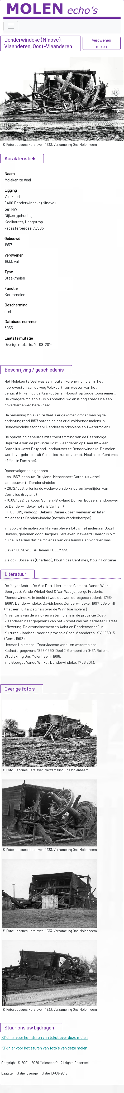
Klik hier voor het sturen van (44, 1037)
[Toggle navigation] (10, 26)
